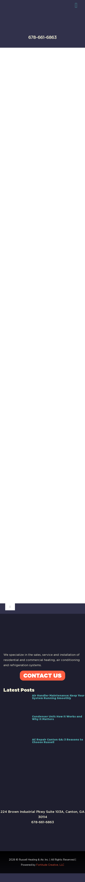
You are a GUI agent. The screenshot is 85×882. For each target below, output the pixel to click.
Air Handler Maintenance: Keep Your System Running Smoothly (58, 697)
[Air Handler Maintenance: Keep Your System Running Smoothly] (16, 702)
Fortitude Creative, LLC (50, 864)
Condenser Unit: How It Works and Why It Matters (57, 718)
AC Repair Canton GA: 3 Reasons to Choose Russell (57, 741)
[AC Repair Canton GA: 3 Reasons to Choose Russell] (16, 746)
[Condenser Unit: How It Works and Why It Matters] (16, 724)
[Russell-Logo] (38, 8)
